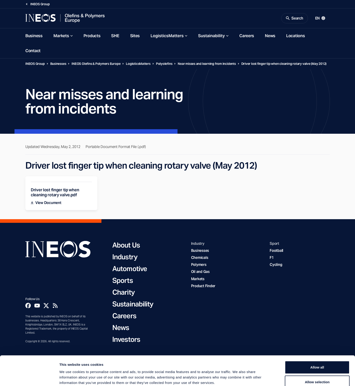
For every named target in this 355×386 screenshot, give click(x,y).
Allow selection (317, 360)
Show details (237, 377)
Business (34, 36)
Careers (246, 36)
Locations (295, 36)
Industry (124, 257)
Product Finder (203, 286)
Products (92, 36)
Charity (123, 292)
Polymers (198, 265)
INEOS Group (35, 64)
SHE (115, 36)
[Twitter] (46, 305)
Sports (122, 281)
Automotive (129, 269)
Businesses (58, 64)
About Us (126, 245)
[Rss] (55, 305)
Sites (135, 36)
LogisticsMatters (167, 36)
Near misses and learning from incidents (207, 64)
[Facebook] (28, 305)
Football (276, 251)
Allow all (317, 345)
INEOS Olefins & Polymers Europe (96, 64)
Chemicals (199, 258)
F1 (272, 258)
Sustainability (211, 36)
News (270, 36)
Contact (33, 50)
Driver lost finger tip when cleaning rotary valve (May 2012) (284, 64)
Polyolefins (164, 64)
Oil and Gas (200, 272)
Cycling (276, 265)
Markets (61, 36)
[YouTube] (37, 305)
